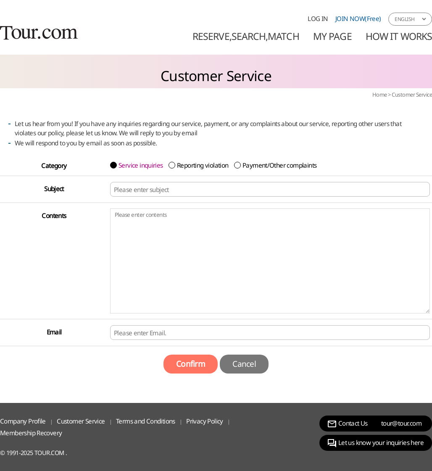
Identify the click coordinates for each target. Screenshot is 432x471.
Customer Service (412, 94)
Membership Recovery (31, 433)
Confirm (190, 363)
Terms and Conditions (145, 421)
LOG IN (318, 18)
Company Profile (23, 421)
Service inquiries (141, 165)
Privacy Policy (204, 421)
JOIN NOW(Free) (358, 18)
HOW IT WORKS (399, 36)
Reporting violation (202, 165)
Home (379, 94)
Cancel (244, 363)
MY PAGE (332, 36)
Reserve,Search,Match (245, 36)
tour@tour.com (401, 423)
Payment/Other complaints (279, 165)
